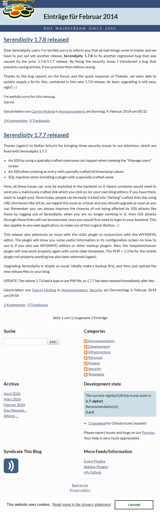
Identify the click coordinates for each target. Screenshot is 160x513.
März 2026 (12, 399)
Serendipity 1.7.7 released (36, 134)
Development (99, 346)
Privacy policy (80, 490)
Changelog (97, 423)
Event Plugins (95, 461)
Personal (95, 357)
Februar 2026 (14, 404)
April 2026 (12, 393)
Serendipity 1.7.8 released (36, 39)
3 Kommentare (15, 120)
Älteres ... (11, 416)
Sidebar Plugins (96, 466)
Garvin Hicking (43, 111)
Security (96, 290)
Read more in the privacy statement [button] (81, 505)
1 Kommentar (15, 304)
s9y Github (92, 472)
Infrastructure (99, 352)
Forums (148, 432)
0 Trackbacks (40, 120)
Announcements (72, 111)
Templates (96, 374)
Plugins (94, 363)
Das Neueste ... (15, 410)
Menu (5, 3)
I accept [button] (134, 505)
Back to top (80, 485)
